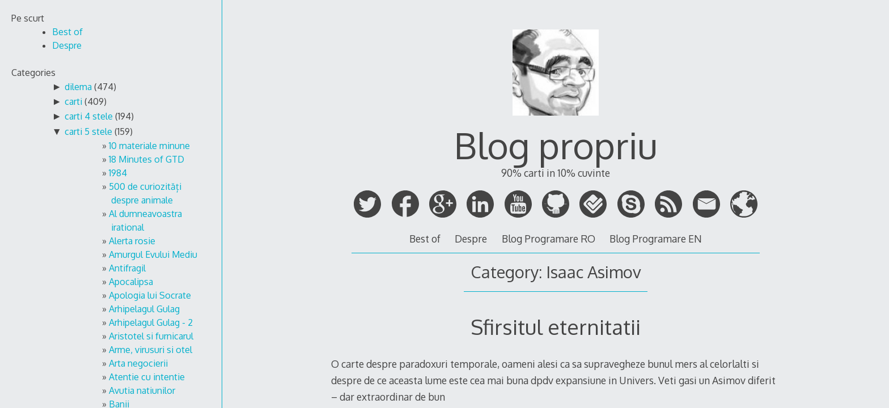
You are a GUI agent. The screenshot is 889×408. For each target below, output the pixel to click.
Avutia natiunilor (142, 390)
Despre (471, 238)
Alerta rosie (132, 240)
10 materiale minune (149, 145)
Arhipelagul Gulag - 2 (151, 322)
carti (73, 101)
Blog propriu (555, 145)
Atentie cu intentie (147, 376)
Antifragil (127, 268)
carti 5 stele (88, 131)
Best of (425, 238)
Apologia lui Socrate (150, 295)
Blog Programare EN (655, 238)
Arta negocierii (138, 363)
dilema (78, 86)
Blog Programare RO (548, 238)
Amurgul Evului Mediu (153, 254)
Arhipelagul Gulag (144, 308)
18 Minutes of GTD (146, 159)
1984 (118, 172)
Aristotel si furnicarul (151, 336)
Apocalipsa (131, 281)
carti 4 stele (89, 116)
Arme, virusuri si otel (150, 349)
